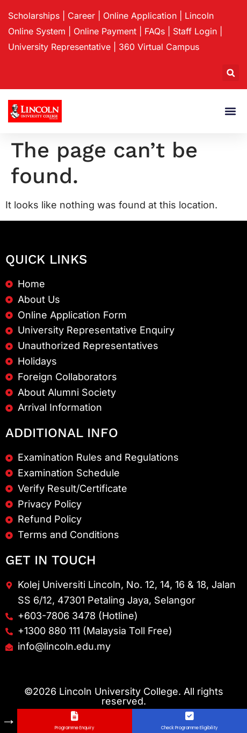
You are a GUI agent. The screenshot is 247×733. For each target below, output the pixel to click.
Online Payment (105, 31)
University (59, 46)
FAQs (154, 31)
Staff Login (195, 31)
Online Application (140, 15)
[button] (230, 72)
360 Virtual (159, 46)
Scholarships (34, 15)
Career (81, 15)
